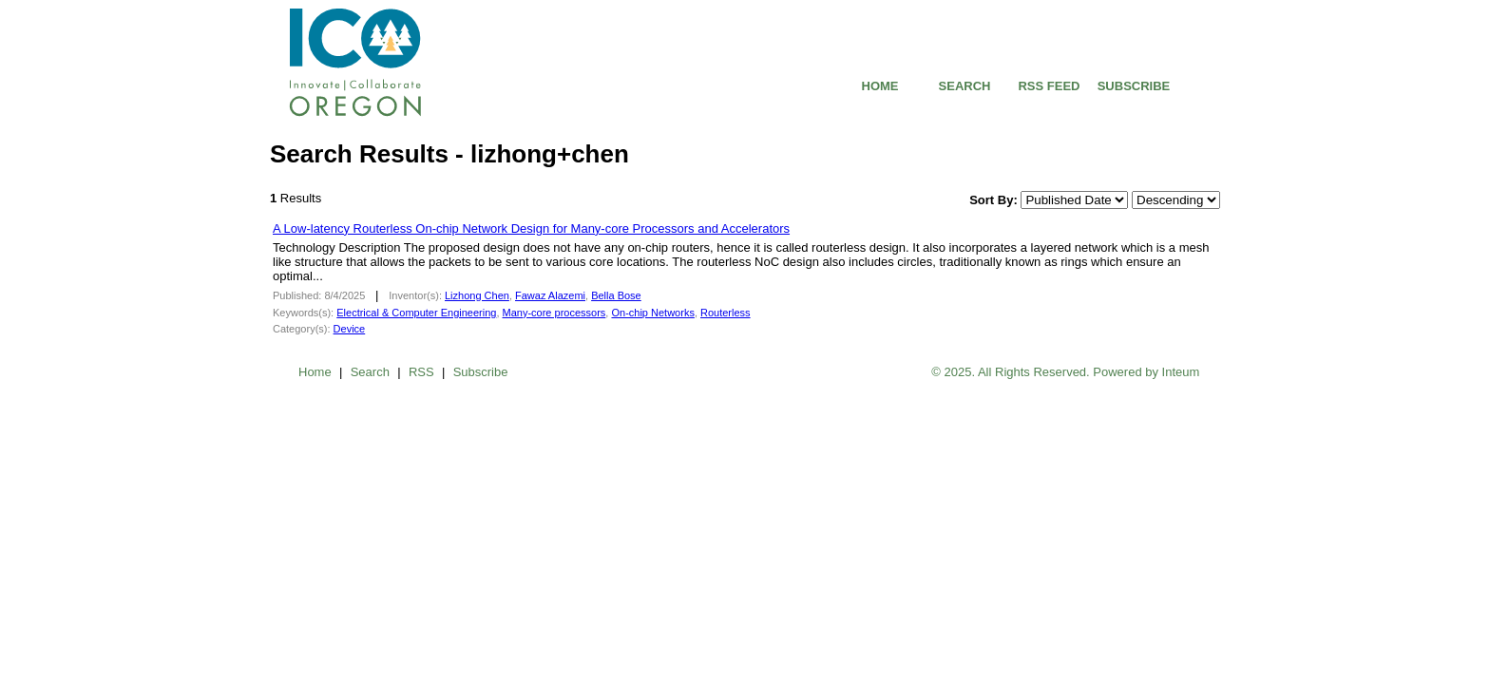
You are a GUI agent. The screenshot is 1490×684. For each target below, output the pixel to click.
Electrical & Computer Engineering (416, 312)
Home (315, 372)
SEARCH (965, 86)
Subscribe (480, 372)
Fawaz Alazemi (550, 295)
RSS (421, 372)
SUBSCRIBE (1134, 86)
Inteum (1181, 372)
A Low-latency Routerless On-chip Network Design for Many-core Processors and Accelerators (531, 228)
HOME (880, 86)
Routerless (725, 312)
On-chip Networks (652, 312)
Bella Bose (616, 295)
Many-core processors (554, 312)
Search (370, 372)
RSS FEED (1048, 86)
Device (350, 328)
